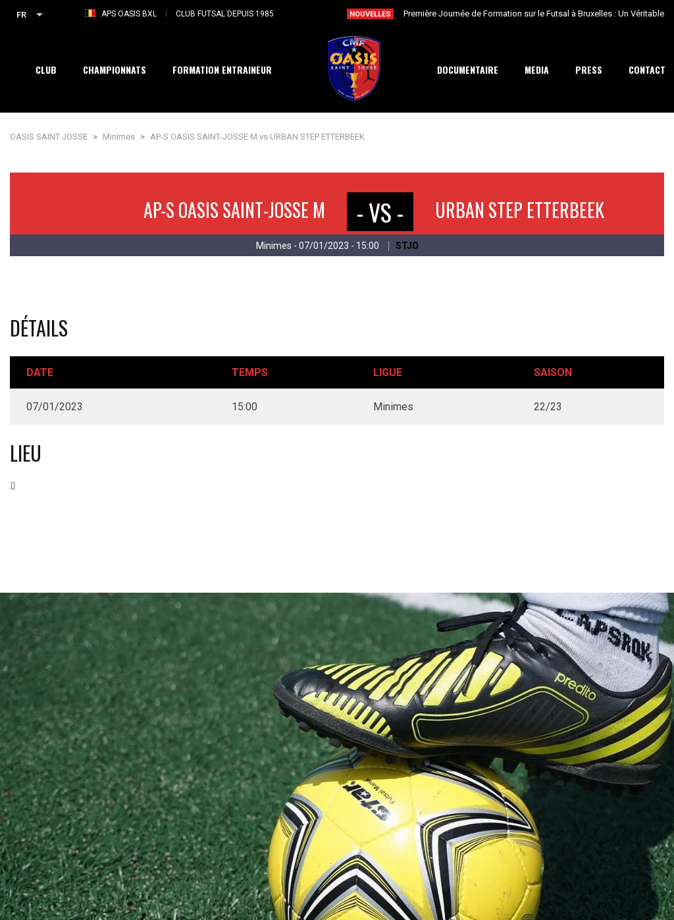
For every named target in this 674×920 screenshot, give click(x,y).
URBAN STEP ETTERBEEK (519, 209)
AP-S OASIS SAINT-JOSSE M (234, 209)
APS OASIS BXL (129, 13)
